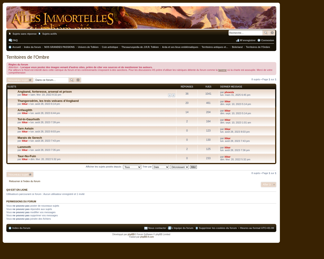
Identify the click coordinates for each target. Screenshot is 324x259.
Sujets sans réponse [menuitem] (25, 33)
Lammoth (24, 147)
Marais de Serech (30, 137)
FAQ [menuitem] (15, 40)
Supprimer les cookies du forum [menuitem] (218, 228)
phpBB (131, 234)
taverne (222, 70)
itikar (25, 94)
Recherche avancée (272, 33)
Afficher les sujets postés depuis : (113, 166)
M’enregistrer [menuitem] (248, 40)
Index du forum (21, 228)
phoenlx (229, 92)
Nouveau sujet (18, 80)
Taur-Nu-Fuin (27, 156)
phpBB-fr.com (147, 237)
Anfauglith (25, 110)
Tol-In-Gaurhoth (29, 119)
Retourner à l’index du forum (24, 181)
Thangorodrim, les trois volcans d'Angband (48, 101)
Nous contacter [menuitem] (157, 228)
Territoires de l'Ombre (27, 57)
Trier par (155, 166)
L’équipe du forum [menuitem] (182, 228)
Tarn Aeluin (26, 128)
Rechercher (265, 33)
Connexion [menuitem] (267, 40)
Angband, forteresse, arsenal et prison (45, 91)
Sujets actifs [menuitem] (49, 33)
